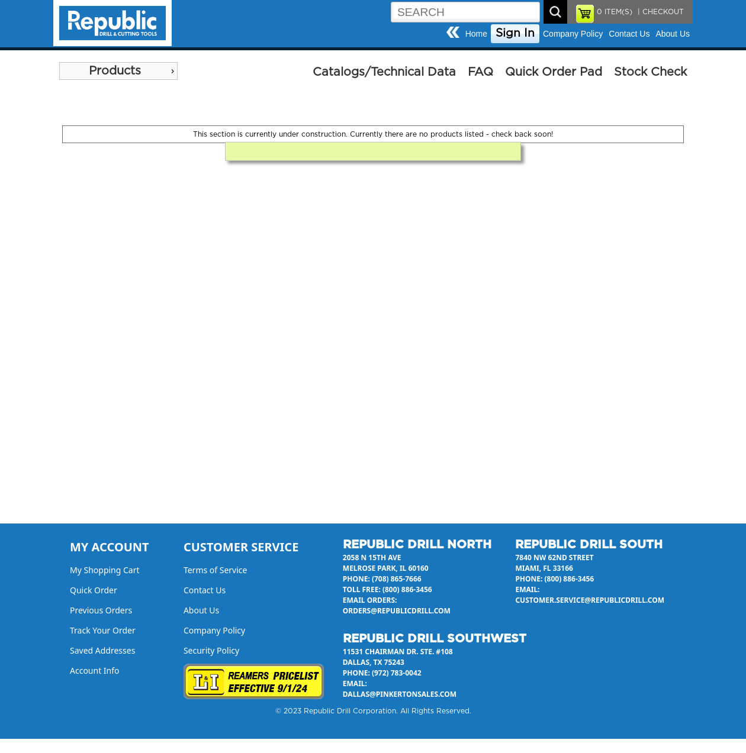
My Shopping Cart (105, 570)
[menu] (118, 71)
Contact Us (629, 33)
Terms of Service (215, 570)
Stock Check (650, 72)
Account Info (95, 670)
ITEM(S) (614, 11)
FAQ (480, 72)
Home (476, 33)
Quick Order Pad (553, 72)
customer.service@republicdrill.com (589, 600)
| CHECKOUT (659, 11)
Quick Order (93, 590)
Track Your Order (103, 630)
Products (115, 71)
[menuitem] (118, 71)
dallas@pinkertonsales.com (399, 694)
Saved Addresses (102, 650)
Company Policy (573, 33)
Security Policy (211, 650)
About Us (672, 33)
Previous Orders (101, 610)
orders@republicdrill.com (397, 611)
